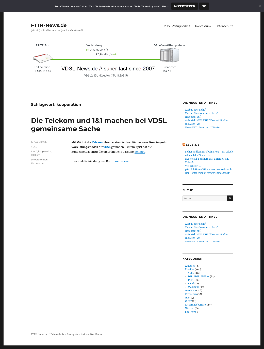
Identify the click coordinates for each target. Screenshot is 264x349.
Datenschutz (224, 26)
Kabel (191, 283)
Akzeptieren (184, 6)
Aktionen (190, 265)
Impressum (203, 26)
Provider (189, 269)
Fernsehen (191, 294)
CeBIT (188, 301)
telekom (35, 155)
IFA (187, 297)
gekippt (140, 151)
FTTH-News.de (49, 25)
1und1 (34, 151)
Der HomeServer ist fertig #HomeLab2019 (207, 173)
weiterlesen (122, 161)
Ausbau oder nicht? (195, 109)
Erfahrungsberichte (195, 304)
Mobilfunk (193, 287)
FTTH (191, 280)
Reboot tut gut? (193, 116)
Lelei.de (193, 144)
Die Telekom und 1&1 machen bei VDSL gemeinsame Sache (99, 124)
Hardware (190, 290)
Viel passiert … (193, 165)
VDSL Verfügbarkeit (177, 26)
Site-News (190, 311)
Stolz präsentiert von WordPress (84, 334)
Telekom (98, 142)
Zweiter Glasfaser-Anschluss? (201, 113)
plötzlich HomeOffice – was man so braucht (209, 169)
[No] (259, 6)
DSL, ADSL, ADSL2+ (198, 276)
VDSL (106, 147)
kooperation (45, 151)
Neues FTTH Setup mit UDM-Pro (202, 127)
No (204, 6)
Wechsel (189, 308)
